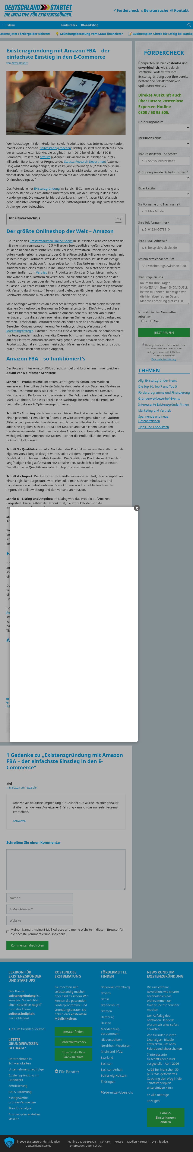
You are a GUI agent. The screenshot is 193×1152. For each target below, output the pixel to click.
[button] (9, 1142)
